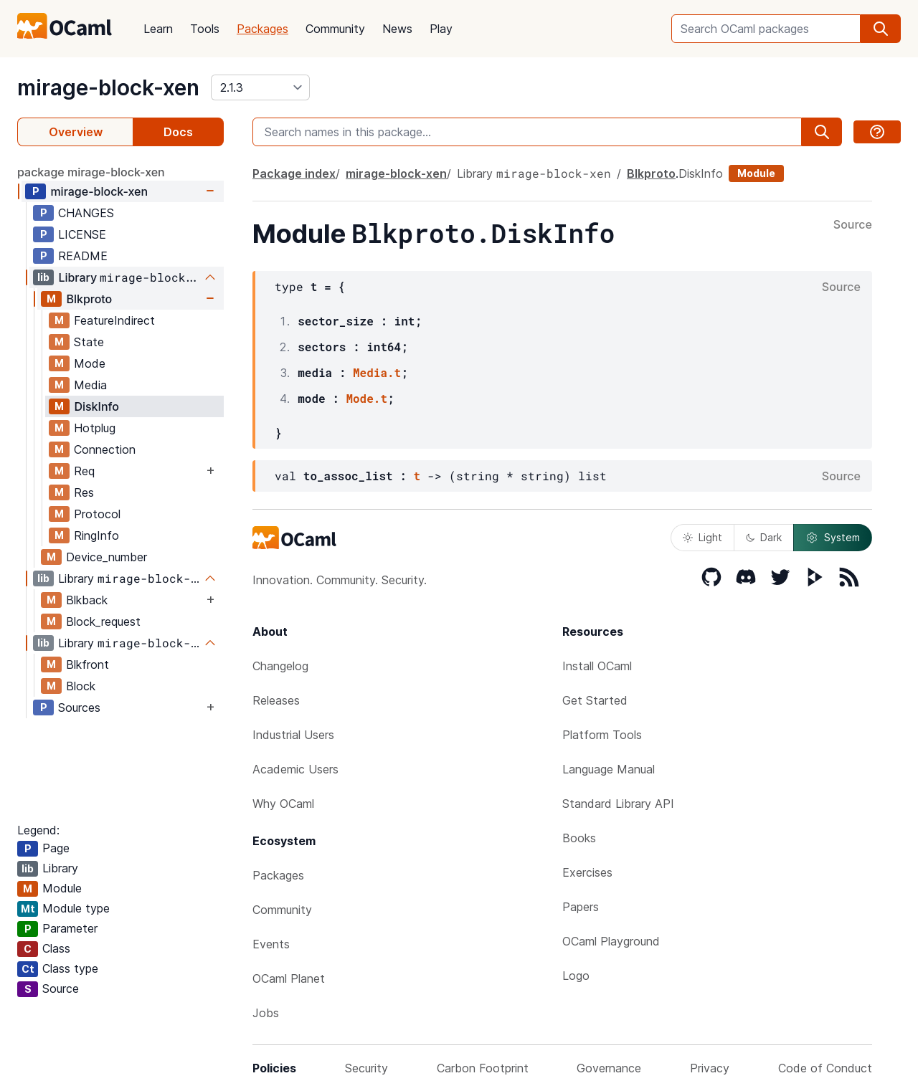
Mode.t (366, 398)
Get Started (595, 700)
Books (579, 838)
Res (84, 492)
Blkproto (89, 299)
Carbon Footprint (483, 1068)
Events (271, 944)
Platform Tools (602, 735)
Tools (204, 29)
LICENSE (82, 234)
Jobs (265, 1013)
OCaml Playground (611, 941)
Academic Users (295, 769)
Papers (580, 907)
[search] (881, 28)
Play (441, 29)
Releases (276, 700)
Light (702, 537)
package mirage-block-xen (91, 172)
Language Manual (608, 769)
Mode (89, 363)
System (832, 537)
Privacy (709, 1068)
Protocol (97, 514)
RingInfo (96, 535)
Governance (609, 1068)
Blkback (87, 600)
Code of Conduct (825, 1068)
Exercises (587, 872)
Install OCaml (597, 666)
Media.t (377, 372)
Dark (764, 537)
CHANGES (86, 213)
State (89, 342)
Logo (576, 975)
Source (852, 225)
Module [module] (756, 173)
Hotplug (94, 428)
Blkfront (87, 664)
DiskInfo (96, 406)
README (83, 256)
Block (80, 686)
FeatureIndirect (114, 320)
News (397, 29)
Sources (79, 707)
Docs (178, 132)
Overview (76, 132)
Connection (105, 449)
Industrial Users (293, 735)
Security (366, 1068)
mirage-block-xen (108, 87)
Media (90, 385)
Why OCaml (283, 803)
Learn (158, 29)
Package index (294, 173)
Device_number (106, 557)
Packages (262, 29)
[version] (260, 87)
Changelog (280, 666)
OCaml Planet (288, 978)
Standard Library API (618, 803)
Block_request (103, 621)
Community (335, 29)
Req (84, 471)
